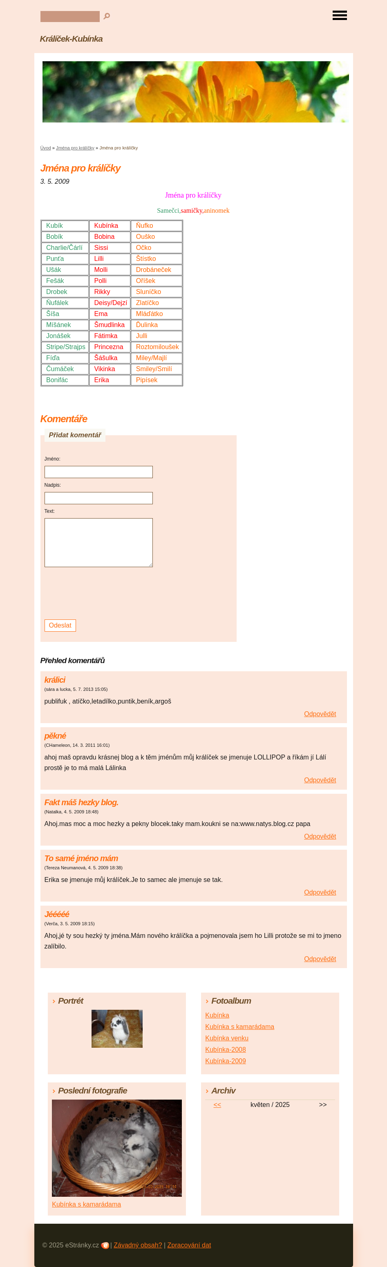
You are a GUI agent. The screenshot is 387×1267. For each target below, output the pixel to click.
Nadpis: (53, 485)
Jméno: (52, 459)
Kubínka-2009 (225, 1061)
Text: (50, 511)
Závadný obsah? (138, 1245)
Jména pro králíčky (75, 147)
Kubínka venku (226, 1038)
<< (217, 1104)
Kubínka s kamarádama (239, 1026)
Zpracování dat (189, 1245)
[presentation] (100, 593)
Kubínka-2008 (225, 1049)
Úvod (45, 147)
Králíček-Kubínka (71, 38)
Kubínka (217, 1015)
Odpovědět (320, 713)
